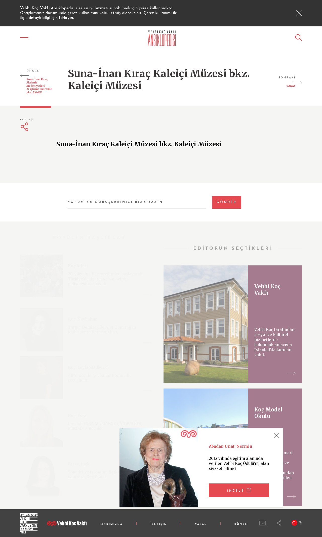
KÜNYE (240, 524)
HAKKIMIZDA (111, 524)
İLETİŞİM (158, 524)
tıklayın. (66, 18)
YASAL (201, 524)
